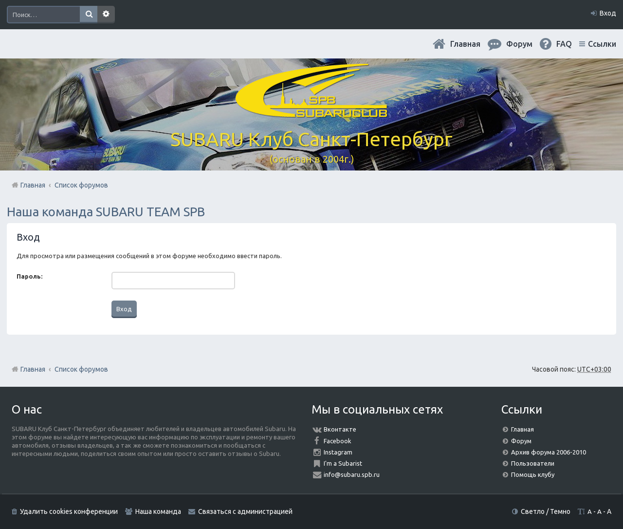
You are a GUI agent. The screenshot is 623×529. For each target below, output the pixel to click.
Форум (521, 440)
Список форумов (81, 369)
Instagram (338, 452)
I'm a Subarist (343, 463)
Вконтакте (340, 429)
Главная (465, 43)
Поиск (88, 14)
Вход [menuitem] (608, 13)
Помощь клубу (532, 474)
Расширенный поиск (106, 14)
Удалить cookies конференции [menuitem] (69, 511)
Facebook (337, 440)
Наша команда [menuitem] (158, 511)
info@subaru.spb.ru (352, 474)
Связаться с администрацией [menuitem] (245, 511)
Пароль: (29, 276)
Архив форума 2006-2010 (548, 452)
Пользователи (532, 463)
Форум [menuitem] (519, 43)
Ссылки (602, 43)
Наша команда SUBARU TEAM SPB (106, 212)
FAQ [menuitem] (564, 43)
